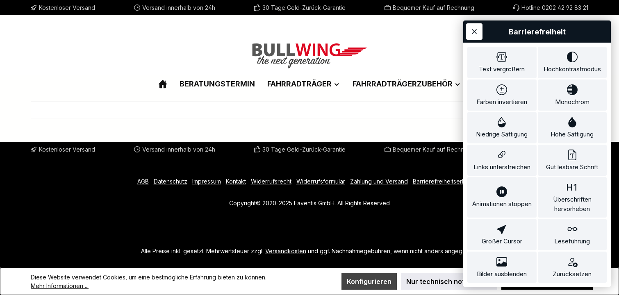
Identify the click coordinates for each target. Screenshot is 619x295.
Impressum (206, 181)
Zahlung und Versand (379, 181)
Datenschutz (170, 181)
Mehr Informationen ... (60, 285)
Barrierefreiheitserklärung (447, 181)
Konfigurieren (369, 281)
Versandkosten (285, 250)
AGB (143, 181)
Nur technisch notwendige (449, 281)
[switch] (502, 62)
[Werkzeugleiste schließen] (474, 31)
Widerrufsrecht (271, 181)
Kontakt (236, 181)
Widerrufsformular (320, 181)
